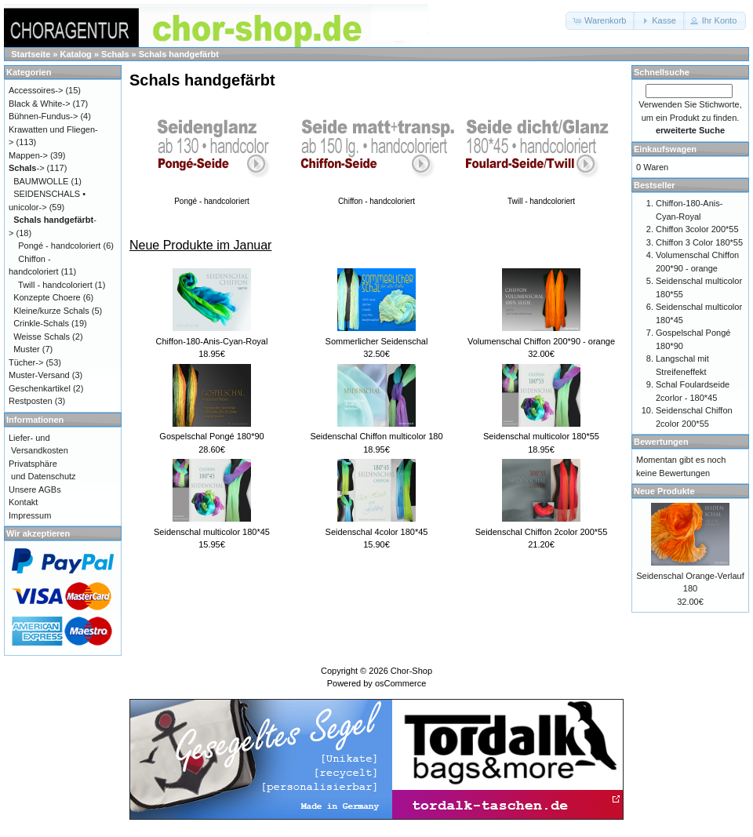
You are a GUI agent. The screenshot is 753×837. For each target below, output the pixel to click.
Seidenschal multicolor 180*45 (212, 532)
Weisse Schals (41, 336)
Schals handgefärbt (179, 54)
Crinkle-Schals (41, 323)
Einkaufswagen (665, 149)
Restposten (31, 401)
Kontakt (23, 502)
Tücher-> (26, 362)
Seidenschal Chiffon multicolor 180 (376, 436)
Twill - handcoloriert (55, 284)
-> (27, 168)
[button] (600, 21)
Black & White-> (40, 103)
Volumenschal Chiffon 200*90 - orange (541, 341)
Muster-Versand (39, 375)
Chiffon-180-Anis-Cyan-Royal (212, 341)
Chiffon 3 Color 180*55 (699, 242)
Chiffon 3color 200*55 (697, 229)
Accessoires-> (36, 90)
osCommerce (400, 683)
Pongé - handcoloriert (59, 245)
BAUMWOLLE (40, 181)
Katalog (76, 54)
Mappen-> (28, 155)
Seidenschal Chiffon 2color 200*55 (541, 532)
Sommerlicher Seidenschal (377, 341)
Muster (26, 349)
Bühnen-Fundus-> (43, 116)
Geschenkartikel (40, 388)
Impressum (30, 515)
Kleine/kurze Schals (51, 310)
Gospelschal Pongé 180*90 (211, 436)
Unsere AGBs (35, 489)
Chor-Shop (411, 670)
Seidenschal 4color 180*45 (377, 532)
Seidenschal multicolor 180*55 (541, 436)
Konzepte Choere (47, 297)
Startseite (30, 54)
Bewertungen (661, 441)
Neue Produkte (664, 491)
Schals (115, 54)
